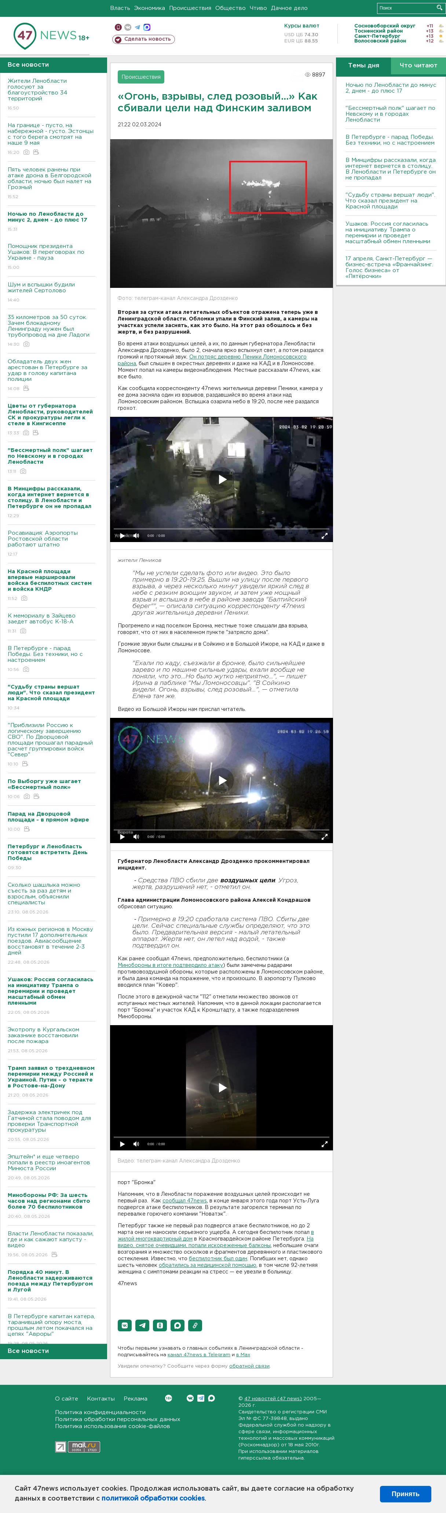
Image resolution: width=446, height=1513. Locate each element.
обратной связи (249, 1366)
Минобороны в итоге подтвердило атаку (170, 965)
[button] (125, 1325)
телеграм (137, 27)
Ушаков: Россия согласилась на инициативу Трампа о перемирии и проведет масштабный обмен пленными (388, 233)
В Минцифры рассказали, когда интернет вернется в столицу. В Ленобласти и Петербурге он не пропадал (391, 169)
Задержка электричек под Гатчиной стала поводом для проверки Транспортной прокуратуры (51, 1126)
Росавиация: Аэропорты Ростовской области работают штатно (51, 544)
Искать (439, 7)
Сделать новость (147, 39)
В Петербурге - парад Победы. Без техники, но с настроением (51, 659)
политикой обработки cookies (153, 1499)
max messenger (146, 27)
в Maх (243, 1355)
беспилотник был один (218, 1259)
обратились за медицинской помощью (207, 1265)
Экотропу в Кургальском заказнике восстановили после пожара (51, 1040)
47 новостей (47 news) (273, 1399)
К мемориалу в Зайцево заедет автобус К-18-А (51, 623)
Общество (230, 8)
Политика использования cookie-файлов (112, 1426)
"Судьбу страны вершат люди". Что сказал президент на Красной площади (390, 201)
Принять (406, 1494)
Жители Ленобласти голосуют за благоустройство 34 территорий (51, 95)
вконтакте (127, 27)
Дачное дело (289, 8)
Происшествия (190, 8)
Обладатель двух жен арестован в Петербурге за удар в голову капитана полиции (51, 375)
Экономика (149, 8)
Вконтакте (168, 1398)
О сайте (66, 1399)
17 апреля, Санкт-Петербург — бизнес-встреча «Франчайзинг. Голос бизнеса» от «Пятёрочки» (389, 267)
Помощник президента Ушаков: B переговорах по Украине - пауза (51, 257)
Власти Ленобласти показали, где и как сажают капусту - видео (51, 1244)
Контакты (101, 1399)
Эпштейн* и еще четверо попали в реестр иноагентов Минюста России (51, 1167)
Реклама (135, 1399)
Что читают (419, 65)
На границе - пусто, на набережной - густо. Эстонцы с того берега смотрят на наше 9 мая (51, 139)
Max (211, 1398)
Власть (120, 8)
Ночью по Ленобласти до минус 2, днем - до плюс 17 (391, 88)
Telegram (200, 1398)
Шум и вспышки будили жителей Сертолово (51, 292)
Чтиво (258, 8)
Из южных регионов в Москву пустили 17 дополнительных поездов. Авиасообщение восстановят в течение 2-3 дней (51, 946)
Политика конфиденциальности (100, 1412)
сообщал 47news (184, 1201)
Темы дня (363, 65)
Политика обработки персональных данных (117, 1419)
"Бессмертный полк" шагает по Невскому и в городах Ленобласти (390, 114)
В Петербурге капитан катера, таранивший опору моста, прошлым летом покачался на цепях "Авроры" (51, 1330)
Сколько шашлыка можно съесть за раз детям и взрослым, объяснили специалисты (51, 899)
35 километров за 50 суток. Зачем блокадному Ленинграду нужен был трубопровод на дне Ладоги (51, 331)
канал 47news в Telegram (199, 1355)
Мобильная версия (118, 27)
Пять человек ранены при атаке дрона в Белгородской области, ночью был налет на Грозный (51, 183)
